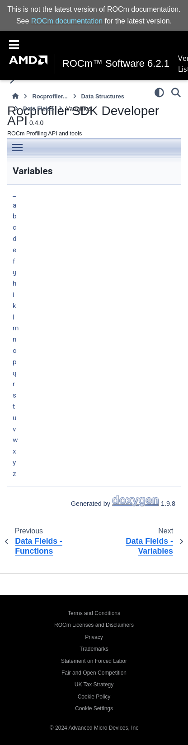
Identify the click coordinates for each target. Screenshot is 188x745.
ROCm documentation (67, 21)
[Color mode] (159, 92)
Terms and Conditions (94, 613)
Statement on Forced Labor (94, 661)
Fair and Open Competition (94, 673)
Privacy (94, 637)
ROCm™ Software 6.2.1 (115, 63)
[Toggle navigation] (14, 43)
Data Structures (102, 96)
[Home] (15, 96)
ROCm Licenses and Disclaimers (94, 625)
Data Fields (38, 108)
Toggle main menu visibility (19, 144)
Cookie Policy (94, 697)
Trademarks (94, 649)
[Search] (176, 92)
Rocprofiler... (49, 96)
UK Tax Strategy (94, 684)
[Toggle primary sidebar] (12, 80)
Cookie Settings (94, 708)
